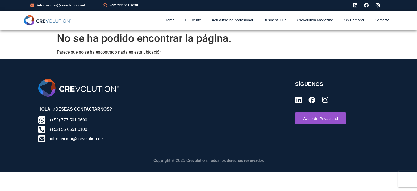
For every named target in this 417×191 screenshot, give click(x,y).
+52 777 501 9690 (124, 5)
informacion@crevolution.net (61, 5)
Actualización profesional (232, 20)
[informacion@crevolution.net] (32, 5)
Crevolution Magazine (315, 20)
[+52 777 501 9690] (105, 5)
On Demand (354, 20)
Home (169, 20)
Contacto (381, 20)
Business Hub (275, 20)
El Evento (193, 20)
